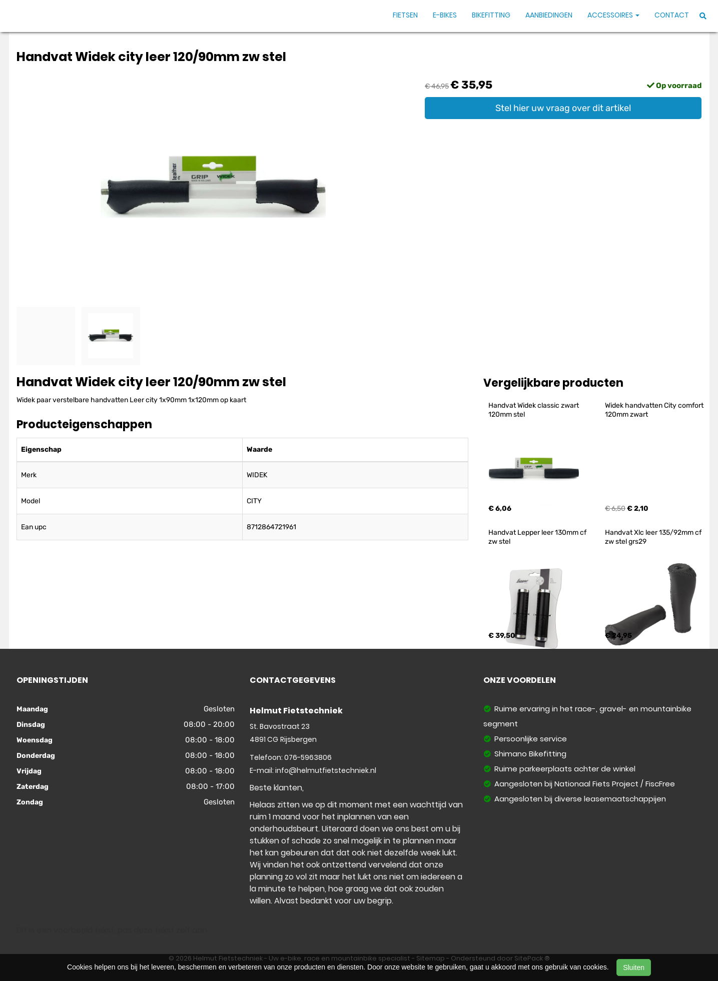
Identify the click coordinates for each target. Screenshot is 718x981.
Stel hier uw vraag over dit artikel (563, 108)
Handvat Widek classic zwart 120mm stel (534, 410)
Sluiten (633, 967)
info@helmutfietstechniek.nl (325, 770)
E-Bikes (445, 15)
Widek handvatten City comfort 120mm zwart (655, 410)
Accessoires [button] (613, 15)
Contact (671, 15)
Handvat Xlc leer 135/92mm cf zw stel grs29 (654, 537)
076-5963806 (308, 757)
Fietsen (405, 15)
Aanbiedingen (548, 15)
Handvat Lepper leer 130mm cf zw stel (538, 537)
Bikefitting (491, 15)
